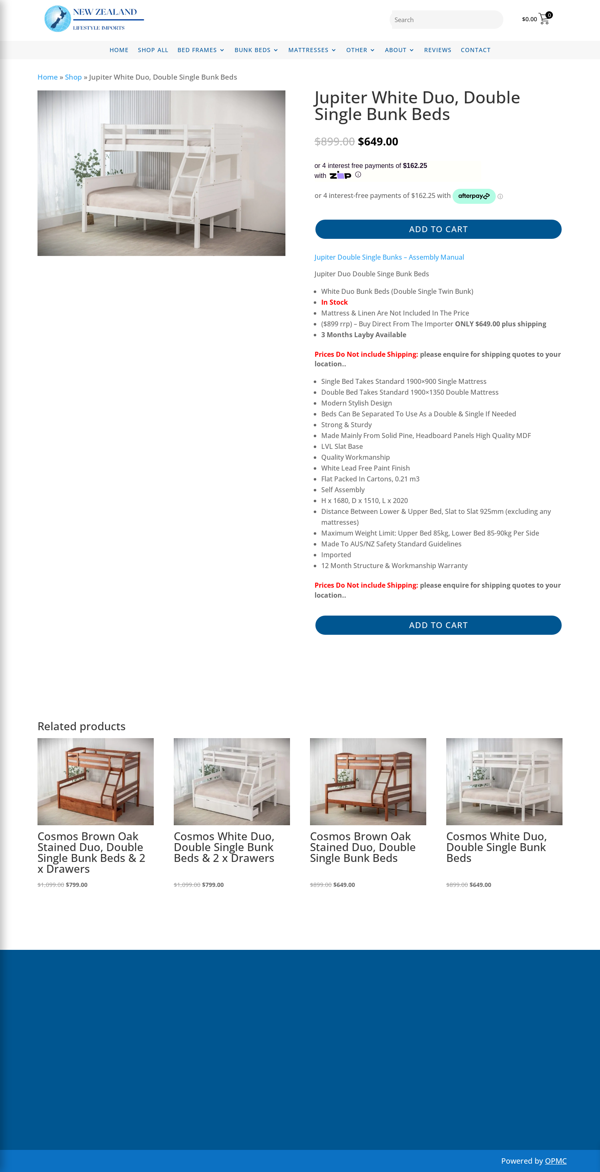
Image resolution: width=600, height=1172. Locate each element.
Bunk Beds (253, 50)
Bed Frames (197, 50)
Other (357, 50)
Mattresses (308, 50)
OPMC (556, 1161)
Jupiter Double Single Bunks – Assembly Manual (389, 257)
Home (119, 50)
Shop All (153, 50)
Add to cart (438, 229)
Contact (476, 50)
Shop (73, 77)
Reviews (438, 50)
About (396, 50)
